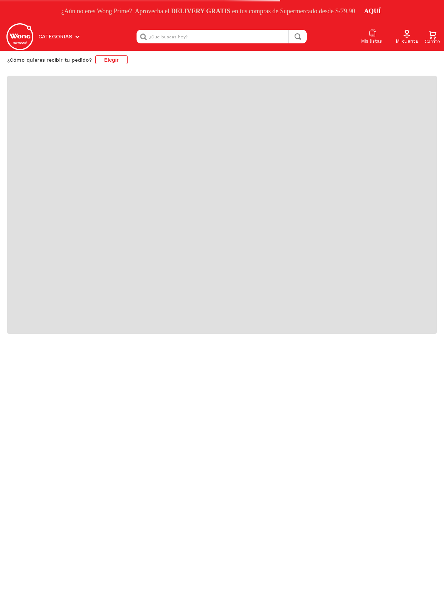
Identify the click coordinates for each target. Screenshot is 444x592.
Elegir (111, 60)
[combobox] (222, 36)
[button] (406, 37)
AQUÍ (372, 11)
